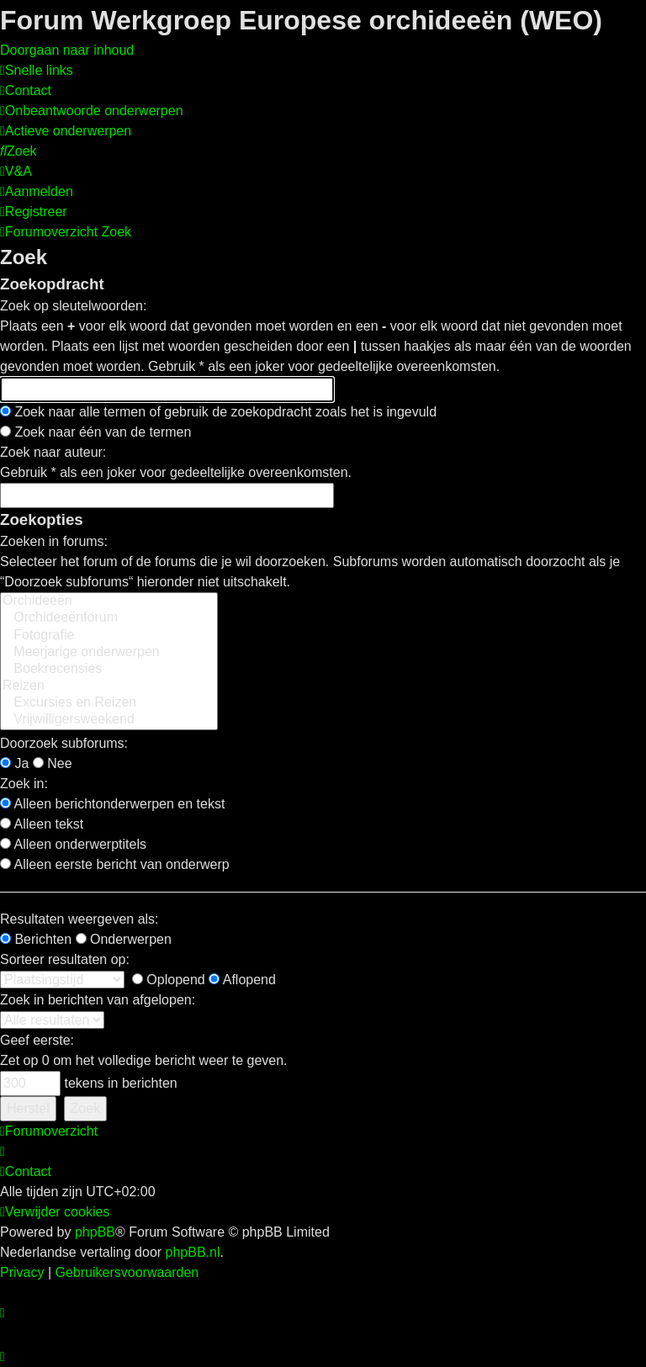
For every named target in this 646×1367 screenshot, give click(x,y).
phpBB (95, 1232)
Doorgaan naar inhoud (67, 50)
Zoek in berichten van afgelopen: (97, 1000)
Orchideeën (109, 601)
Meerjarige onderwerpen (109, 652)
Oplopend (168, 979)
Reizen (109, 686)
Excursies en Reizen (109, 703)
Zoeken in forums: (54, 541)
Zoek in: (24, 783)
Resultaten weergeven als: (79, 919)
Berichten (35, 939)
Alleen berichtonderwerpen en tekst (112, 804)
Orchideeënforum (109, 618)
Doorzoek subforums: (64, 743)
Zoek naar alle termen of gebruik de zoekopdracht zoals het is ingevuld (218, 412)
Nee (52, 763)
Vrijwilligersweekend (109, 720)
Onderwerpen (124, 939)
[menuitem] (25, 90)
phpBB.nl (193, 1252)
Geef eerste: (37, 1040)
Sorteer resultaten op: (65, 959)
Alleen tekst (41, 824)
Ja (14, 763)
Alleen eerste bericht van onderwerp (115, 864)
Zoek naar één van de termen (95, 432)
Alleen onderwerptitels (73, 844)
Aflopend (242, 979)
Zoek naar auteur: (53, 452)
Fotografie (109, 636)
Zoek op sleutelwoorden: (73, 306)
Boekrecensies (109, 669)
